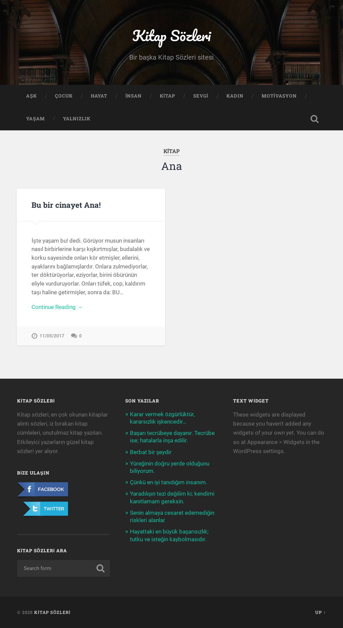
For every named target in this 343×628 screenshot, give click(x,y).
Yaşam (35, 119)
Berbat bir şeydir (151, 452)
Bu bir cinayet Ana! (66, 205)
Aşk (31, 96)
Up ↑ (320, 612)
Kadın (235, 96)
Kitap (167, 96)
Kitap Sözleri (171, 35)
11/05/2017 (52, 336)
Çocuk (64, 96)
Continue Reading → (57, 307)
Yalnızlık (76, 119)
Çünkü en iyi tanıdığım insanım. (168, 482)
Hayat (99, 96)
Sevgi (200, 96)
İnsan (133, 96)
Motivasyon (279, 96)
